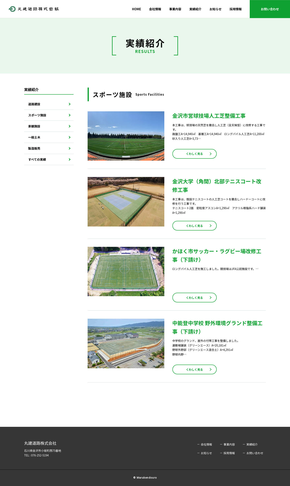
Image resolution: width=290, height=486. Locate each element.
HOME (136, 9)
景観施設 (34, 126)
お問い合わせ (270, 9)
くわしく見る (194, 154)
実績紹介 (195, 9)
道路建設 (34, 104)
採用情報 (236, 9)
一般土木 (34, 137)
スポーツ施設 (37, 115)
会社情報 (155, 9)
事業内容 (175, 9)
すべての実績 (37, 159)
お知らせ (215, 9)
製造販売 (34, 148)
